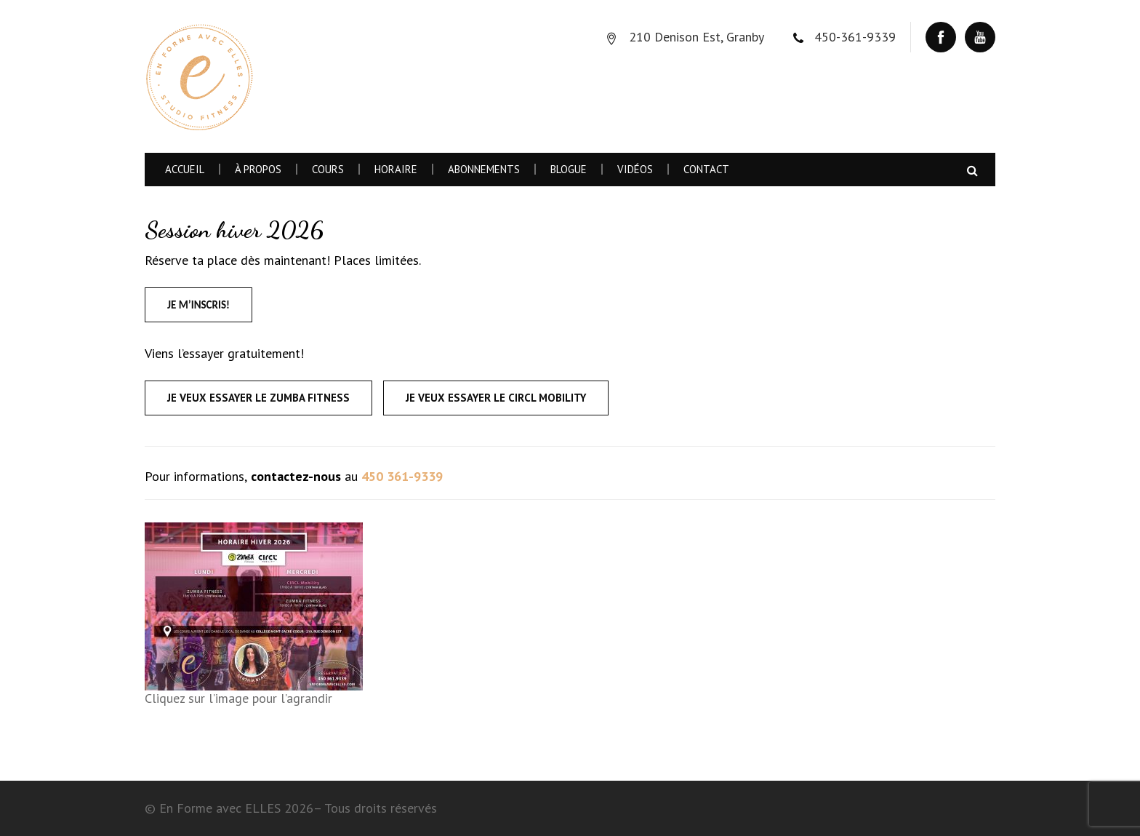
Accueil (184, 169)
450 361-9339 (402, 476)
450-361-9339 (855, 36)
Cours (328, 169)
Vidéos (635, 169)
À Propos (258, 169)
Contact (706, 169)
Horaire (395, 169)
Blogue (568, 169)
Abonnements (484, 169)
